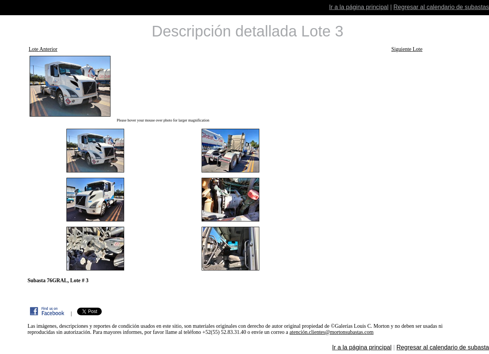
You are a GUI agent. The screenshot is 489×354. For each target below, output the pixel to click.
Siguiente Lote (407, 49)
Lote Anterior (42, 49)
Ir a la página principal (359, 7)
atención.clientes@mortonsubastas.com (332, 332)
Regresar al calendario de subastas (441, 7)
